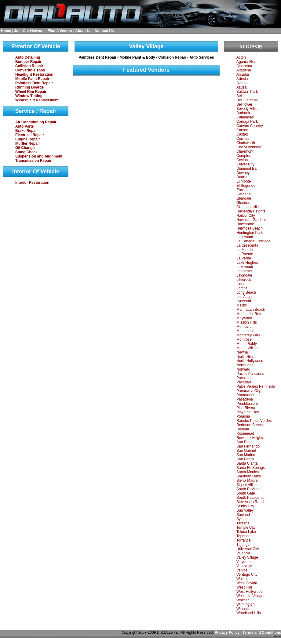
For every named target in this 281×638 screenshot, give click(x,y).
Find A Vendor (60, 31)
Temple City (246, 527)
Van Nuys (244, 566)
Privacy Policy (227, 632)
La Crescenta (247, 245)
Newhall (243, 352)
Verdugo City (246, 574)
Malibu (241, 305)
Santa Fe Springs (250, 468)
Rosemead (245, 433)
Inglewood (244, 237)
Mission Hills (246, 322)
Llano (240, 284)
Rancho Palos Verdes (254, 421)
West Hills (244, 587)
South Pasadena (250, 497)
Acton (241, 57)
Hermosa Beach (249, 228)
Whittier (242, 600)
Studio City (245, 506)
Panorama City (248, 391)
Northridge (245, 365)
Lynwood (243, 301)
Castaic (242, 134)
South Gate (245, 493)
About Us (83, 31)
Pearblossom (247, 403)
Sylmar (242, 519)
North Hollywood (249, 361)
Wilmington (245, 604)
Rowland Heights (250, 438)
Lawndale (244, 275)
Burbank (243, 113)
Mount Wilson (247, 348)
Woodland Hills (248, 613)
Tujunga (243, 544)
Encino (242, 190)
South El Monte (248, 489)
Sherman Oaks (248, 476)
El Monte (243, 181)
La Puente (244, 254)
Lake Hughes (247, 262)
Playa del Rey (247, 412)
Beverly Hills (246, 109)
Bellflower (244, 104)
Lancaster (244, 271)
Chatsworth (245, 143)
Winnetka (244, 609)
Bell (239, 96)
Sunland (243, 515)
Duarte (241, 177)
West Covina (246, 583)
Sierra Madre (246, 480)
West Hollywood (249, 591)
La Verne (243, 258)
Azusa (241, 87)
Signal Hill (244, 485)
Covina (242, 160)
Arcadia (242, 74)
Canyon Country (249, 126)
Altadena (243, 70)
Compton (243, 156)
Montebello (245, 331)
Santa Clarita (246, 463)
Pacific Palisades (250, 374)
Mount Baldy (246, 344)
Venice (241, 570)
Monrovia (243, 326)
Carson (242, 130)
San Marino (245, 455)
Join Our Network (29, 31)
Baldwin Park (247, 91)
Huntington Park (249, 232)
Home (6, 31)
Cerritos (242, 138)
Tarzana (243, 523)
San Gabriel (246, 450)
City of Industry (248, 147)
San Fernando (248, 446)
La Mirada (244, 250)
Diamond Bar (247, 168)
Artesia (242, 79)
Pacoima (243, 378)
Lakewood (244, 267)
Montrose (244, 339)
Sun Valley (245, 510)
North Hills (244, 356)
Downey (243, 173)
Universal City (247, 549)
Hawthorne (245, 224)
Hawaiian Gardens (251, 220)
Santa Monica (247, 472)
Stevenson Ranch (250, 502)
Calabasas (245, 117)
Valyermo (244, 562)
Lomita (241, 288)
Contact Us (104, 31)
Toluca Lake (246, 532)
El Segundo (245, 185)
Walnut (242, 579)
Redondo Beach (249, 425)
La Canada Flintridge (253, 241)
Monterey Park (248, 335)
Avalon (241, 83)
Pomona (243, 416)
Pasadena (244, 399)
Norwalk (243, 369)
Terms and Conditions (262, 632)
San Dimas (245, 442)
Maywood (244, 318)
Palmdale (244, 382)
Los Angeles (246, 297)
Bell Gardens (246, 100)
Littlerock (243, 279)
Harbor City (245, 215)
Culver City (245, 164)
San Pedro (245, 459)
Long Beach (246, 292)
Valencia (243, 553)
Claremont (244, 151)
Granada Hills (247, 207)
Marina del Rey (248, 314)
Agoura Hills (246, 62)
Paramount (245, 395)
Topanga (243, 536)
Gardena (243, 194)
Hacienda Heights (250, 211)
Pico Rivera (245, 408)
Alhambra (244, 66)
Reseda (242, 429)
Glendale (243, 198)
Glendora (243, 203)
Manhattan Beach (250, 309)
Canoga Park (247, 121)
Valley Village (247, 557)
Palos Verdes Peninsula (255, 386)
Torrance (243, 540)
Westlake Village (249, 596)
